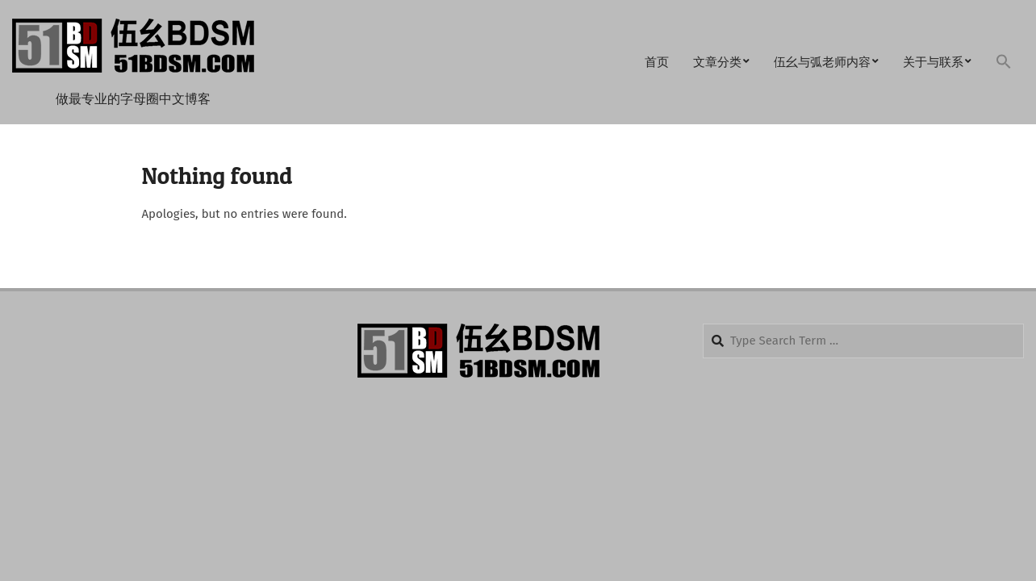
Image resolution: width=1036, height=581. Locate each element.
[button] (1004, 62)
